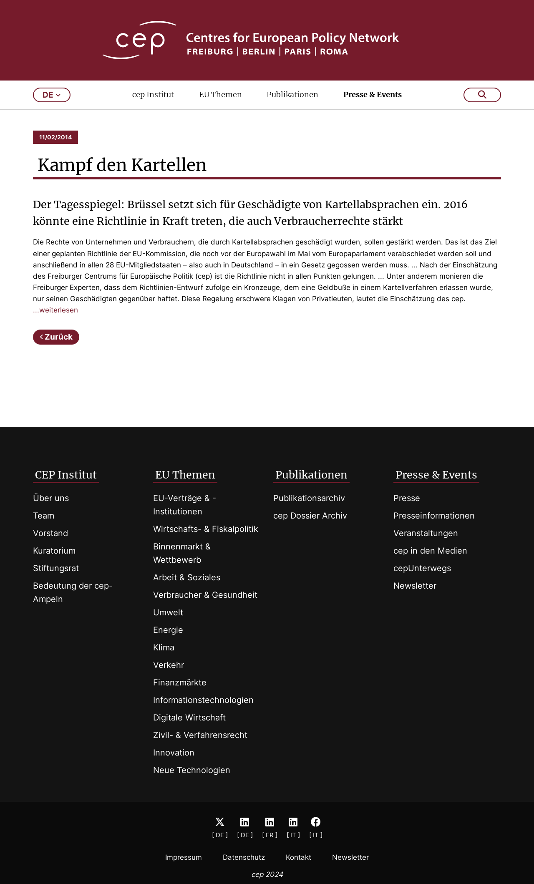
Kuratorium (54, 551)
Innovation (173, 753)
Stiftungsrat (56, 568)
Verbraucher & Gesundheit (205, 595)
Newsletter (414, 586)
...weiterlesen (55, 310)
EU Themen (220, 94)
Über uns (51, 498)
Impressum (183, 857)
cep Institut (153, 94)
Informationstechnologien (203, 700)
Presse (406, 498)
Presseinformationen (434, 516)
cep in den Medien (430, 551)
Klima (163, 647)
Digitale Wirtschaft (189, 718)
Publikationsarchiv (309, 498)
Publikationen (292, 94)
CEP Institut (66, 474)
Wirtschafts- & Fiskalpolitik (205, 529)
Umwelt (168, 612)
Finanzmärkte (180, 682)
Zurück (59, 337)
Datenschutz (244, 857)
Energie (168, 630)
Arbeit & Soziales (186, 577)
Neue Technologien (191, 770)
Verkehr (168, 665)
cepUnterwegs (422, 568)
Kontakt (298, 857)
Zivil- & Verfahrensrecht (200, 735)
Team (43, 516)
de (51, 95)
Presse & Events (372, 94)
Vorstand (50, 533)
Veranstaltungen (425, 533)
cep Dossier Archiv (310, 516)
